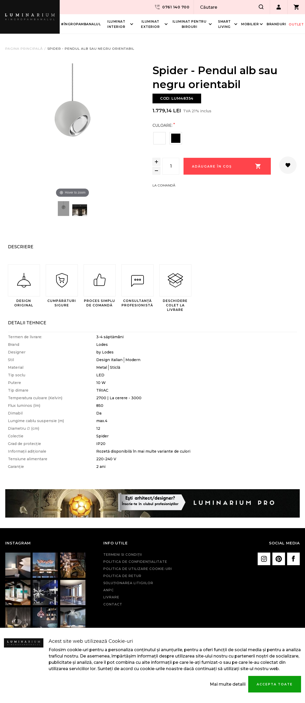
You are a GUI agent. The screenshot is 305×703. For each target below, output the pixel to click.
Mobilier (250, 24)
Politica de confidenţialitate (135, 562)
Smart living (224, 24)
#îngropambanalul (81, 24)
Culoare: (162, 125)
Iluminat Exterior (150, 24)
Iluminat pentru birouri (189, 24)
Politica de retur (122, 576)
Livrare (111, 597)
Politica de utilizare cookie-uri (137, 569)
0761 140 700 (171, 7)
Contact (112, 604)
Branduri (276, 24)
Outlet (296, 24)
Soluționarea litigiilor (128, 583)
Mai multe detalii (228, 684)
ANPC (108, 590)
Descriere (20, 246)
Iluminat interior (116, 24)
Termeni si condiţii (122, 555)
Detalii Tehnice (27, 322)
